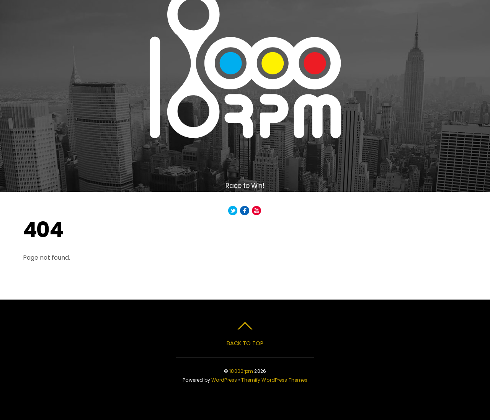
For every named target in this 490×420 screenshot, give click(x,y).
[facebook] (244, 210)
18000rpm (241, 371)
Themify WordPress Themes (274, 380)
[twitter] (232, 210)
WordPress (224, 380)
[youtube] (256, 210)
